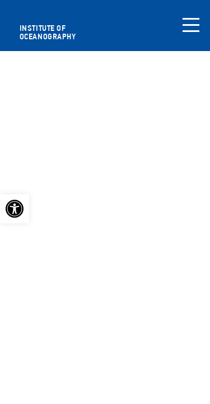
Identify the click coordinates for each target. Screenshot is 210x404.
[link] (14, 208)
